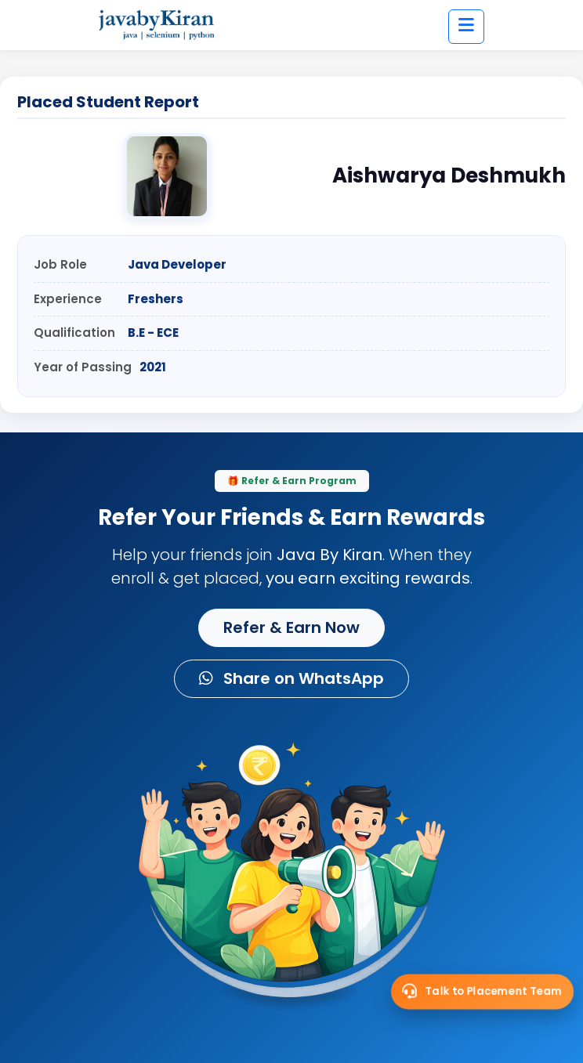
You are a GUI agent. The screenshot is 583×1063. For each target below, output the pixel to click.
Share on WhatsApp (291, 678)
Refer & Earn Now (291, 627)
